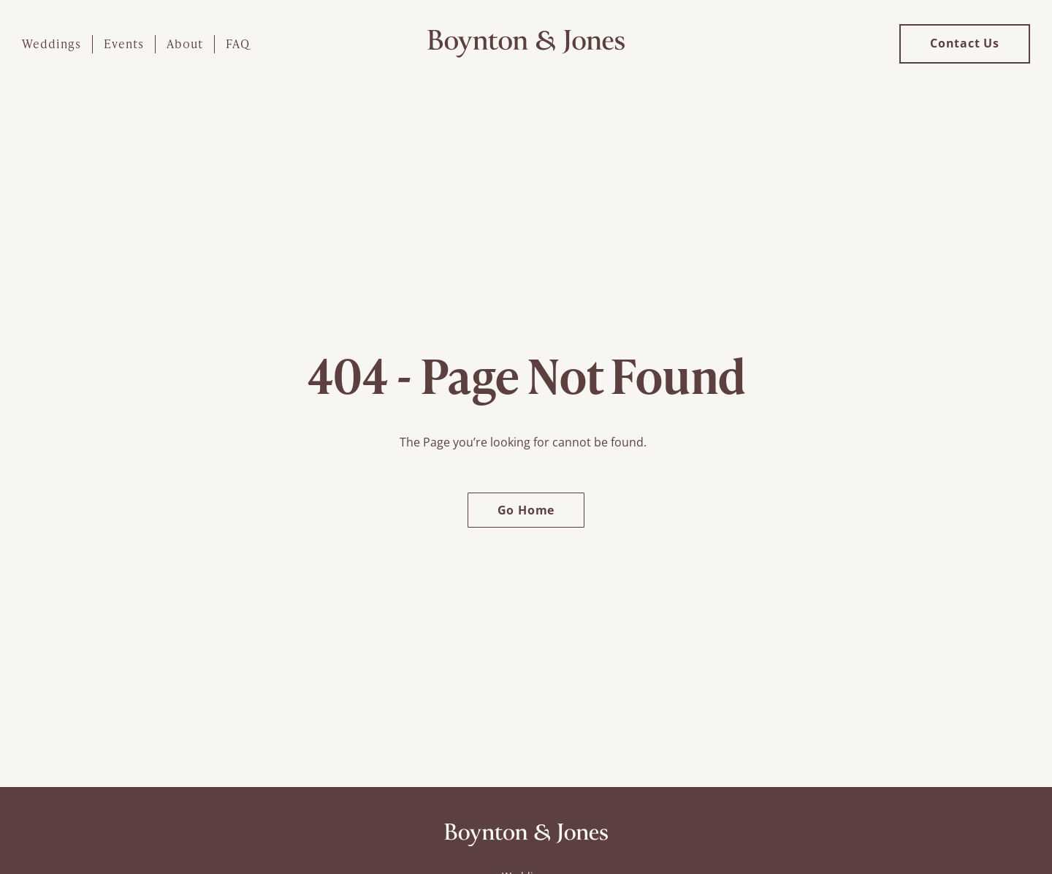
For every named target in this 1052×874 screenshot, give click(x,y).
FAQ (238, 43)
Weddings (51, 43)
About (185, 43)
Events (124, 43)
